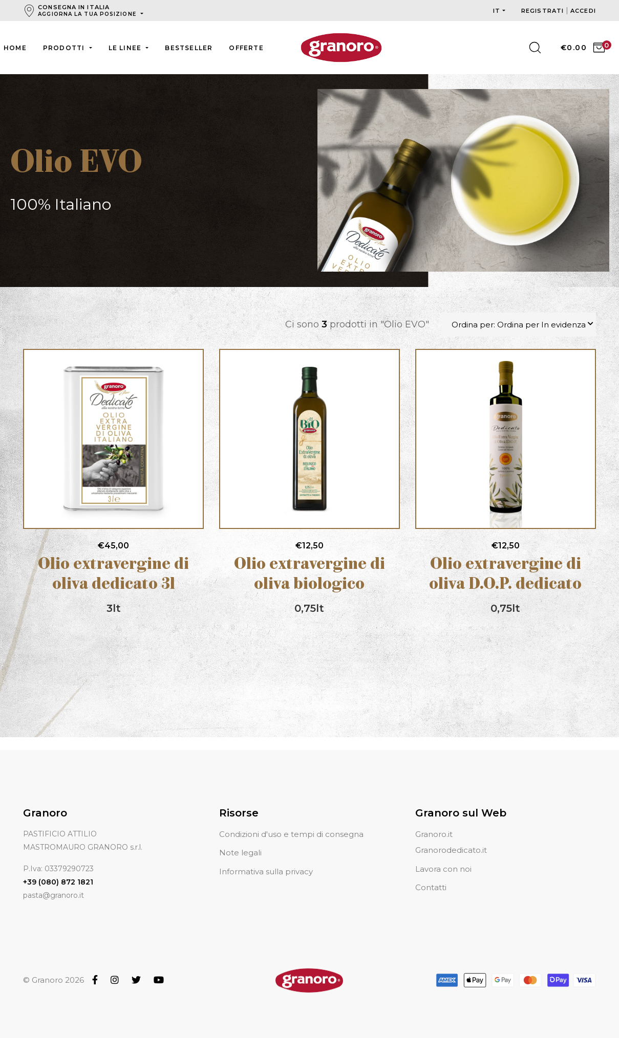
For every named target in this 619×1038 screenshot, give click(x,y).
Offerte (246, 48)
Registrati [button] (543, 10)
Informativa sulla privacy (266, 871)
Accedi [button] (583, 10)
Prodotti (65, 48)
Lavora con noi (443, 869)
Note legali (240, 852)
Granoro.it (434, 834)
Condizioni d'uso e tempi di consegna (291, 834)
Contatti (430, 887)
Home (15, 48)
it (496, 10)
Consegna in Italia (88, 10)
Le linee (126, 48)
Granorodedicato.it (451, 850)
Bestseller (188, 48)
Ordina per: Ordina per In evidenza (519, 324)
